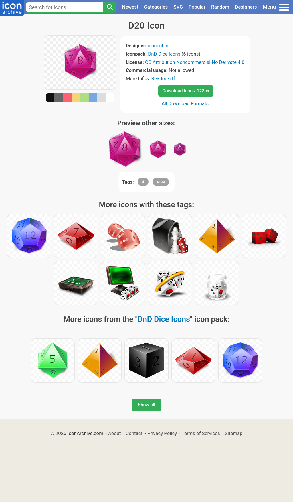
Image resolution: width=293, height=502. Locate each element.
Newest (130, 7)
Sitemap (234, 433)
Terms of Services (201, 433)
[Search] (109, 7)
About (114, 433)
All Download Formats (185, 103)
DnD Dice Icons (164, 54)
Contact (134, 433)
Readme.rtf (163, 78)
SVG (178, 7)
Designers (246, 7)
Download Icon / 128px (185, 91)
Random (220, 7)
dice (161, 181)
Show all (146, 404)
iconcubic (158, 45)
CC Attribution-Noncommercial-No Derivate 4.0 (194, 62)
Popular (197, 7)
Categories (156, 7)
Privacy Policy (162, 433)
